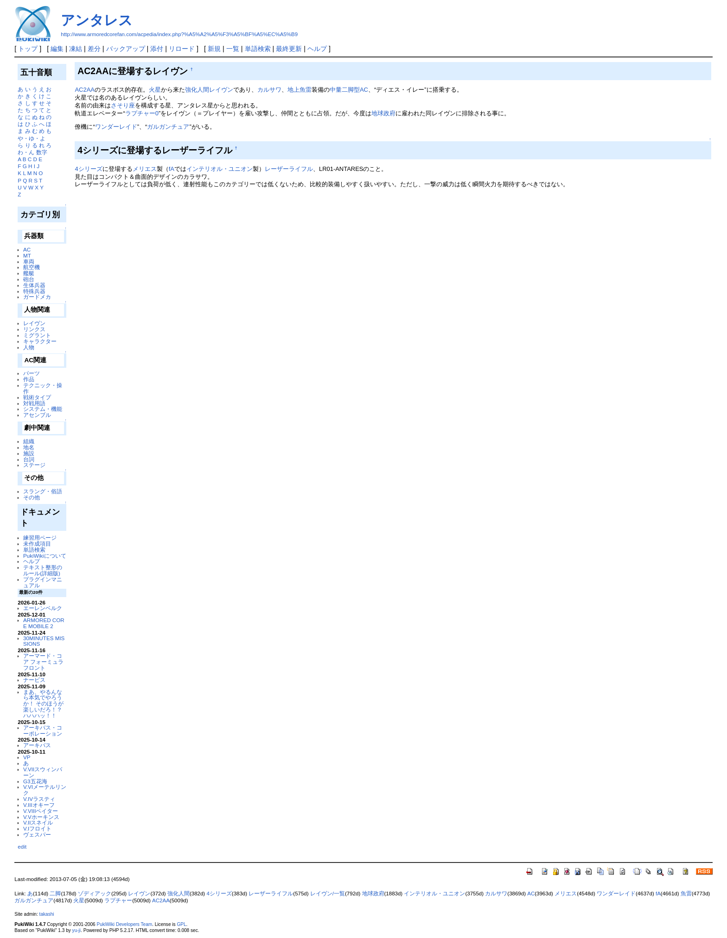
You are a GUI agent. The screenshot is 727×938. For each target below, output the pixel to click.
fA (171, 168)
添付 (156, 48)
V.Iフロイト (37, 828)
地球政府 (383, 113)
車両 (28, 261)
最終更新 (289, 48)
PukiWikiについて (44, 556)
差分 (94, 48)
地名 (28, 447)
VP (27, 757)
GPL (181, 924)
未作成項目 (37, 544)
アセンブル (37, 415)
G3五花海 (35, 781)
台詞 (28, 459)
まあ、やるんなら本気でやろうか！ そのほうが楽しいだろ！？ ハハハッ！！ (43, 703)
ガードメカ (37, 297)
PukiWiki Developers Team (124, 924)
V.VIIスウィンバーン (42, 772)
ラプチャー (118, 900)
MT (27, 255)
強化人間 (197, 89)
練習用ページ (40, 538)
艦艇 (28, 273)
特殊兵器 (34, 291)
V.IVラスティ (39, 799)
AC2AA (84, 89)
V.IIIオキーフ (39, 805)
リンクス (34, 329)
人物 (28, 347)
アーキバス (37, 745)
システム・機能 (42, 409)
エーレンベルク (42, 608)
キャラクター (40, 341)
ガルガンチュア (168, 126)
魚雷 (686, 893)
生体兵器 (34, 285)
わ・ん (26, 152)
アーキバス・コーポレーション (42, 730)
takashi (46, 914)
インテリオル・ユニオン (219, 168)
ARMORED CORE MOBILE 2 (43, 623)
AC (27, 249)
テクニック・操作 (42, 388)
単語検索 (258, 48)
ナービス (34, 680)
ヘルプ (317, 48)
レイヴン (34, 323)
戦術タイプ (37, 397)
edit (22, 847)
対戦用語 (34, 403)
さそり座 (123, 105)
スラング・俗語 (42, 491)
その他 (31, 497)
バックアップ (125, 48)
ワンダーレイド (116, 126)
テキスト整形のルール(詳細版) (42, 570)
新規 (214, 48)
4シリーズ (88, 168)
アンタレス (97, 20)
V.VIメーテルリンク (44, 790)
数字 (41, 152)
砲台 (28, 279)
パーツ (31, 373)
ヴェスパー (37, 834)
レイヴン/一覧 (327, 893)
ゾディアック (94, 893)
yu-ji (76, 930)
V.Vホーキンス (41, 817)
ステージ (34, 465)
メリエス (145, 168)
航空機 (31, 267)
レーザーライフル (289, 168)
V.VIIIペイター (40, 811)
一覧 (232, 48)
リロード (182, 48)
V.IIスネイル (38, 822)
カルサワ (269, 89)
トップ (28, 48)
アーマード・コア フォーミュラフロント (43, 662)
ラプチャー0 (142, 113)
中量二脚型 (345, 89)
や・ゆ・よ (31, 138)
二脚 (55, 893)
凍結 (75, 48)
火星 (155, 89)
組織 (28, 441)
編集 (57, 48)
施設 (28, 453)
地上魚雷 (299, 89)
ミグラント (37, 335)
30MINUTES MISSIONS (43, 641)
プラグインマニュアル (42, 582)
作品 (28, 379)
